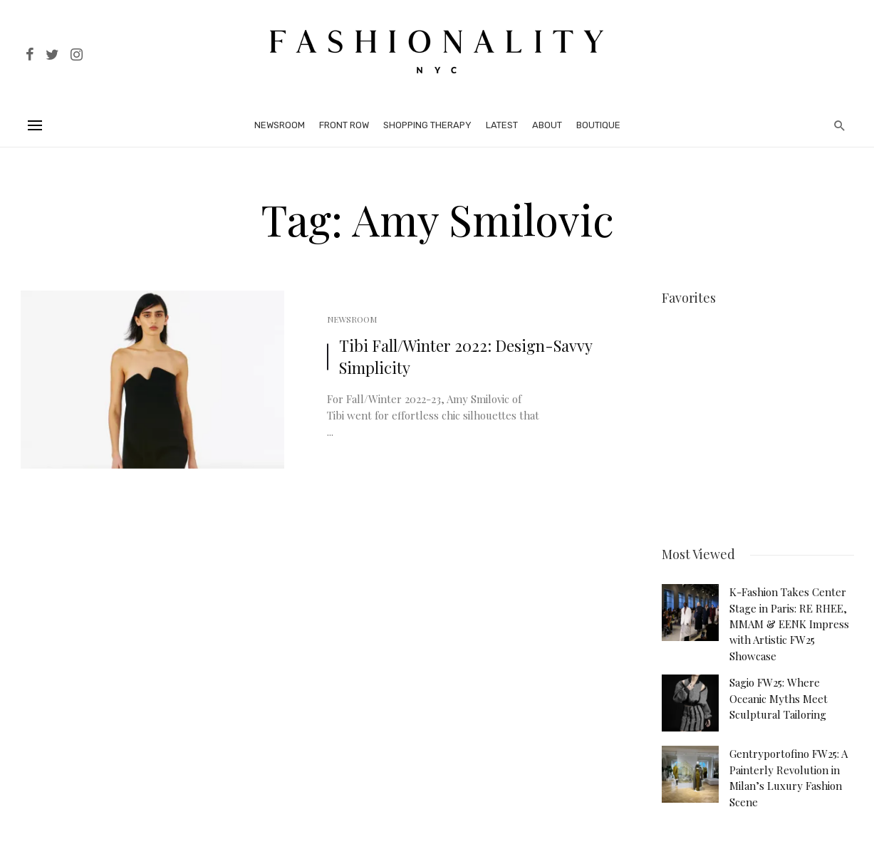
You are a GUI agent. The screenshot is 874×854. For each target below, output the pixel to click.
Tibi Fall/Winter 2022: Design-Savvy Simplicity (465, 356)
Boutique (598, 125)
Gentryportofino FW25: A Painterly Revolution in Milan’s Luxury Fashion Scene (788, 775)
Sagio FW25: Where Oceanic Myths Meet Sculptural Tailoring (778, 696)
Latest (502, 125)
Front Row (344, 125)
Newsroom (279, 125)
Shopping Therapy (427, 125)
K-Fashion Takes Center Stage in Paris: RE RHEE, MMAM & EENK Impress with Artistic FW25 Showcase (789, 622)
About (547, 125)
